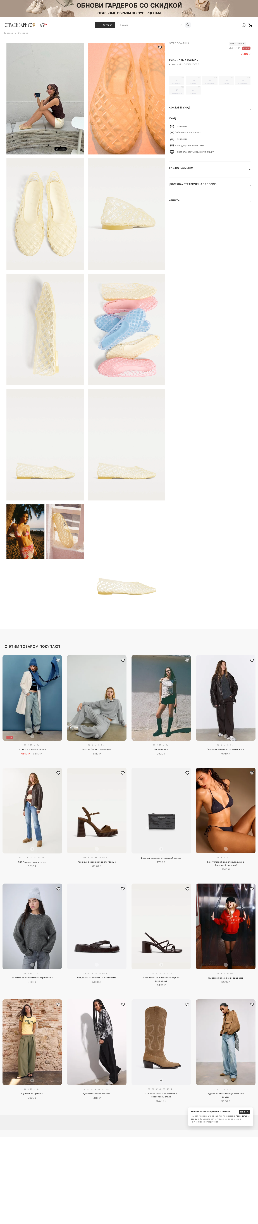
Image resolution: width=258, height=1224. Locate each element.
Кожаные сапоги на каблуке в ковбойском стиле (161, 1095)
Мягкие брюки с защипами (96, 749)
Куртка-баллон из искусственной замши (226, 1095)
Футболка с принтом (32, 1093)
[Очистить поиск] (181, 24)
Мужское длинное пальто (32, 749)
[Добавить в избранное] (58, 660)
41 (193, 91)
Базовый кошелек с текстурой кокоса (161, 858)
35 (176, 81)
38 (226, 81)
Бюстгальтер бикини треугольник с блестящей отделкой (225, 863)
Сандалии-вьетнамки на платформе (96, 977)
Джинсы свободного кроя (97, 1093)
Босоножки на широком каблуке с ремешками (161, 979)
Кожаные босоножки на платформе (97, 862)
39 (243, 81)
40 (176, 91)
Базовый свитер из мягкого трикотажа (32, 977)
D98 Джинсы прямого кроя (32, 862)
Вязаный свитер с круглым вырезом (226, 749)
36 (193, 81)
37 (210, 81)
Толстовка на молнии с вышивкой (226, 978)
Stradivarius (179, 43)
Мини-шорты (161, 749)
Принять (244, 1112)
